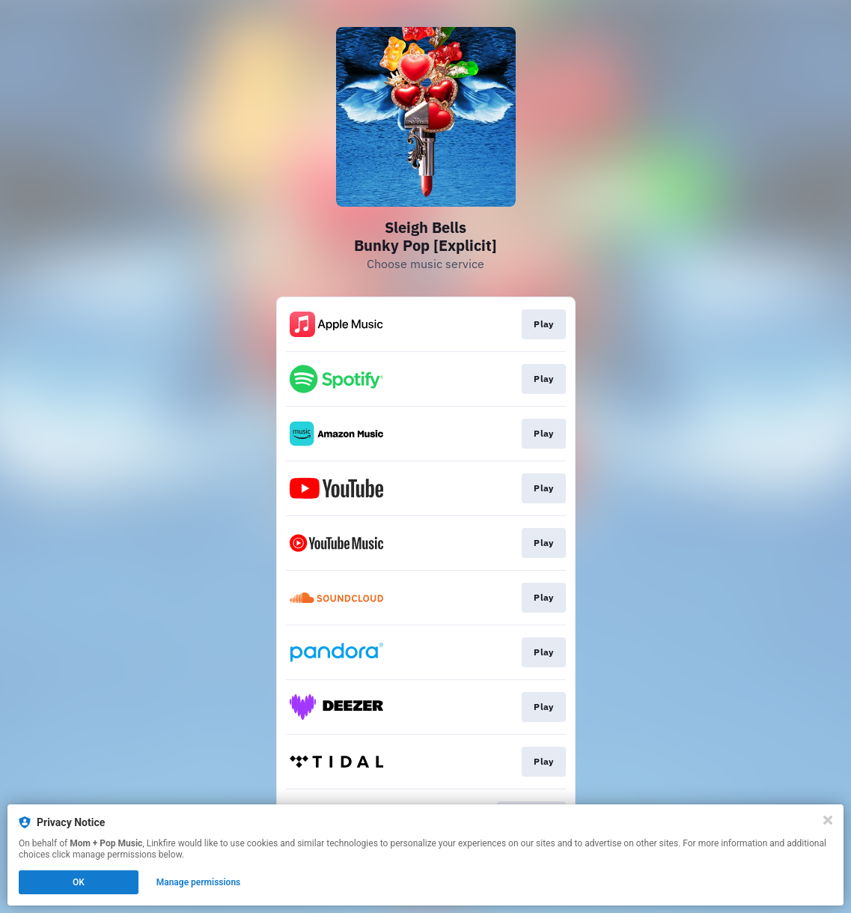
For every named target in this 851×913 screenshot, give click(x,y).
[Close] (828, 820)
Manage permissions (198, 882)
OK (79, 882)
